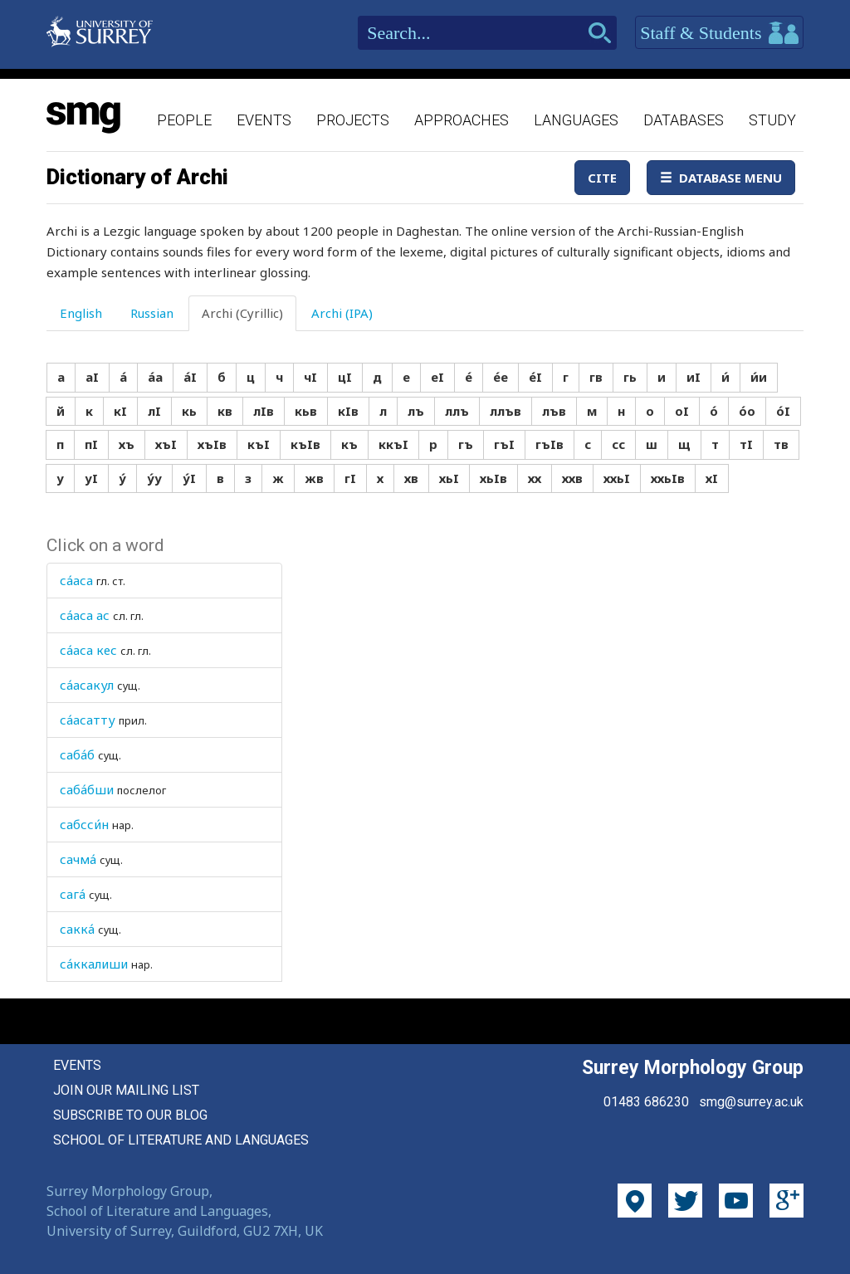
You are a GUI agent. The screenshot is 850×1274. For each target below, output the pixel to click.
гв (596, 377)
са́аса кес (88, 650)
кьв (306, 411)
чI (310, 377)
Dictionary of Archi (137, 176)
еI (437, 377)
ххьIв (668, 478)
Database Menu (721, 177)
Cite (602, 177)
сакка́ (77, 928)
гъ (465, 444)
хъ (126, 444)
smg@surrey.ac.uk (751, 1102)
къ (349, 444)
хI (712, 478)
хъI (166, 444)
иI (693, 377)
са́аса (76, 580)
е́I (535, 377)
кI (120, 411)
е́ (468, 377)
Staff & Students (719, 33)
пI (91, 444)
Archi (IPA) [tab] (342, 313)
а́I (190, 377)
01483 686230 (646, 1102)
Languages (576, 120)
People (184, 120)
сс (618, 444)
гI (350, 478)
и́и (758, 377)
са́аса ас (85, 615)
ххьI (616, 478)
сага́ (72, 894)
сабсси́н (84, 824)
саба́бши (87, 789)
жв (314, 478)
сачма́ (78, 859)
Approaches (461, 120)
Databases (683, 120)
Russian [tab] (151, 313)
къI (258, 444)
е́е (500, 377)
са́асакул (87, 684)
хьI (449, 478)
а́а (155, 377)
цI (345, 377)
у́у (154, 478)
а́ (123, 377)
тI (746, 444)
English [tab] (81, 313)
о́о (747, 411)
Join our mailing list (126, 1090)
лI (154, 411)
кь (189, 411)
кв (224, 411)
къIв (305, 444)
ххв (572, 478)
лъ (416, 411)
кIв (348, 411)
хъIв (212, 444)
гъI (504, 444)
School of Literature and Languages (181, 1140)
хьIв (493, 478)
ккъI (393, 444)
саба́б (77, 754)
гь (630, 377)
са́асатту (87, 719)
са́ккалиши (94, 963)
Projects (352, 120)
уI (91, 478)
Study (772, 120)
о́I (783, 411)
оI (682, 411)
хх (534, 478)
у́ (122, 478)
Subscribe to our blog (130, 1115)
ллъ (457, 411)
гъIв (549, 444)
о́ (714, 411)
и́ (725, 377)
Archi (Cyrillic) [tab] (242, 313)
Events (264, 120)
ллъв (505, 411)
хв (411, 478)
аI (92, 377)
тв (781, 444)
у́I (189, 478)
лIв (263, 411)
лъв (554, 411)
